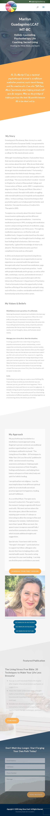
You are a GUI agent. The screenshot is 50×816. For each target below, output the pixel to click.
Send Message (36, 797)
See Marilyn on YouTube (25, 631)
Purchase (12, 720)
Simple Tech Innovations (28, 812)
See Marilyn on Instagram (25, 622)
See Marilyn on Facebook (25, 627)
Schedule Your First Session (25, 571)
